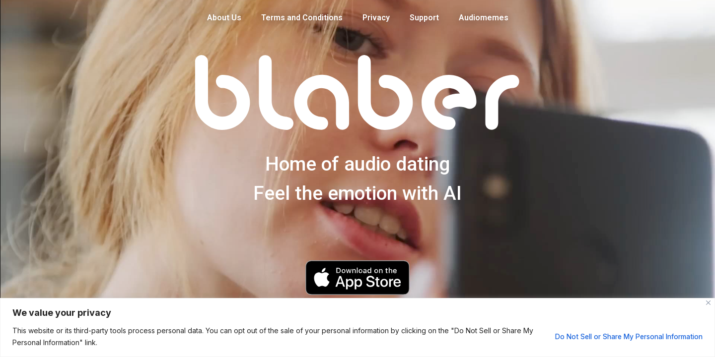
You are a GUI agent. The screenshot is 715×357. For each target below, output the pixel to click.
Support (424, 17)
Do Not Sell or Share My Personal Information (624, 336)
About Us (224, 17)
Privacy (376, 17)
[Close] (708, 302)
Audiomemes (483, 17)
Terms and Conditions (302, 17)
